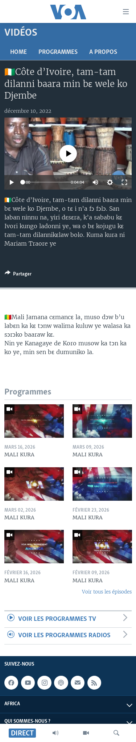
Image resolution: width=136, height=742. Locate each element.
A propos (103, 52)
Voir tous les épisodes (107, 592)
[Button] (18, 275)
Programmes (58, 52)
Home (18, 52)
